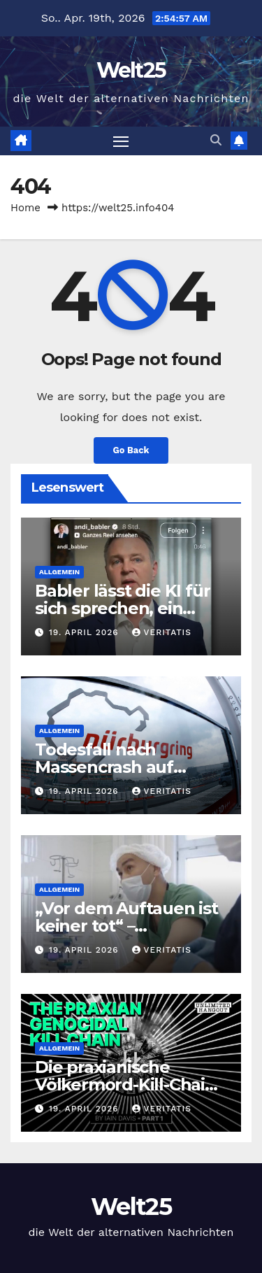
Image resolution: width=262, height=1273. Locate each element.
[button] (215, 140)
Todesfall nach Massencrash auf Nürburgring (104, 767)
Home (25, 207)
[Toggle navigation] (120, 141)
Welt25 (131, 70)
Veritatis (161, 632)
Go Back (131, 450)
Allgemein (59, 572)
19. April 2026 (85, 632)
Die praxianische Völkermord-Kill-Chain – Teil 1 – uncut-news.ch (129, 1084)
